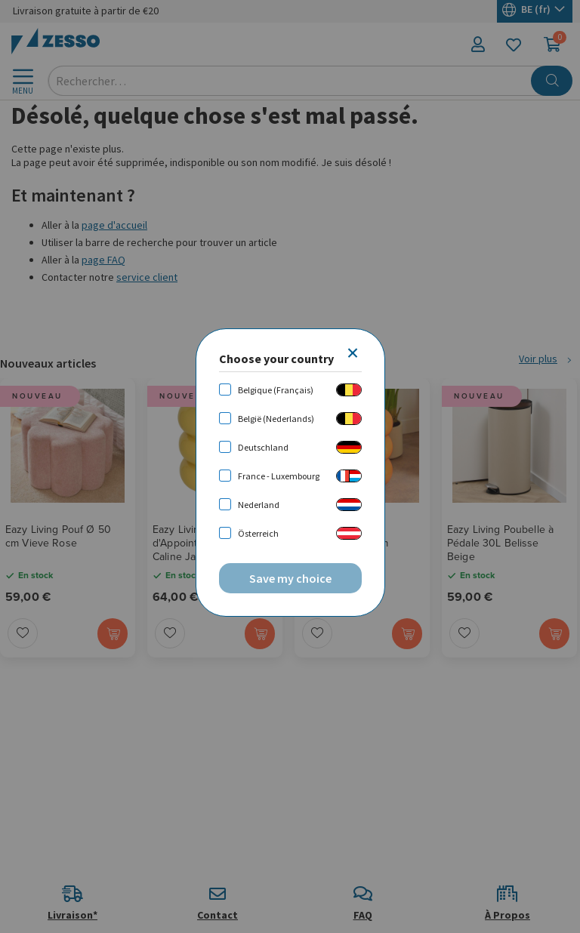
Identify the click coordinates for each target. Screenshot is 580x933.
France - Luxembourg (278, 476)
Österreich (258, 533)
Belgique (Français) (275, 390)
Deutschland (263, 447)
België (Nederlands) (276, 418)
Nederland (258, 504)
